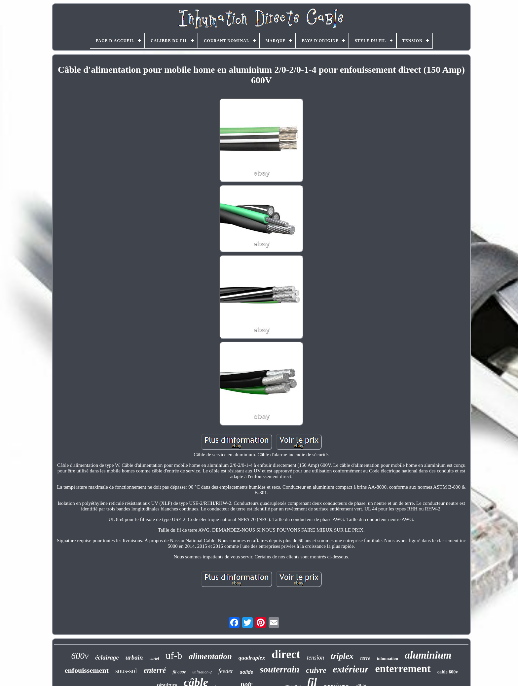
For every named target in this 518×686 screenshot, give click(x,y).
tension (315, 657)
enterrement (402, 668)
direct (286, 654)
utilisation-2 (202, 672)
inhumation (387, 658)
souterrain (279, 669)
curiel (154, 658)
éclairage (107, 657)
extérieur (351, 669)
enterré (154, 670)
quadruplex (252, 658)
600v (80, 656)
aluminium (428, 655)
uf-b (174, 655)
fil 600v (179, 671)
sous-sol (126, 670)
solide (246, 672)
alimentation (210, 656)
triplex (342, 656)
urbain (134, 657)
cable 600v (447, 671)
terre (365, 658)
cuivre (316, 670)
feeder (225, 671)
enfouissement (87, 670)
